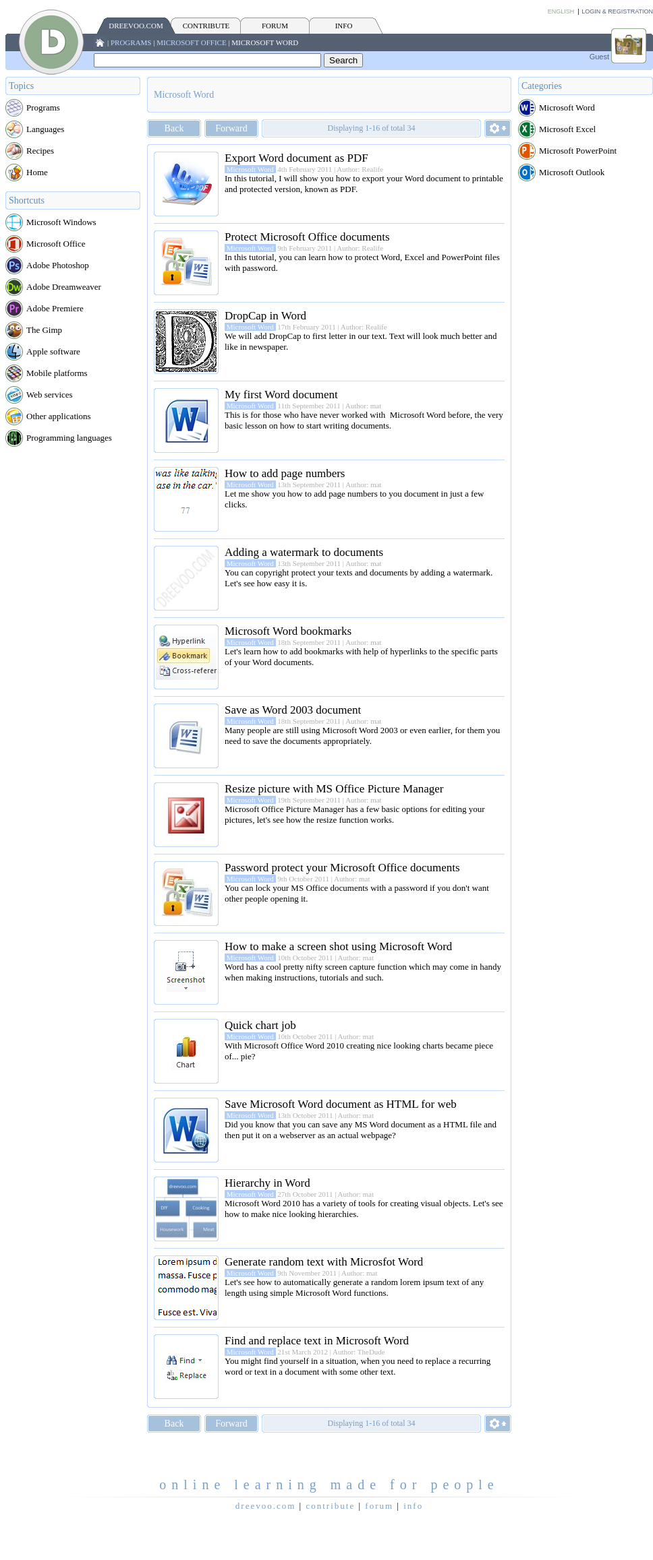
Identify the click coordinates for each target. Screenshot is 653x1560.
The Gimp (44, 330)
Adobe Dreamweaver (63, 287)
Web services (49, 394)
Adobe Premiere (55, 308)
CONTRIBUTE (206, 26)
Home (37, 172)
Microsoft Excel (567, 129)
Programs (131, 42)
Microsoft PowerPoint (578, 151)
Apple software (53, 351)
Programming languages (69, 438)
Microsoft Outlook (571, 172)
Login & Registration (617, 11)
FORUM (275, 26)
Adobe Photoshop (57, 265)
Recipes (40, 151)
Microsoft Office (191, 42)
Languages (45, 129)
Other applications (58, 416)
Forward (231, 128)
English (561, 11)
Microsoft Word (264, 42)
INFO (344, 26)
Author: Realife (360, 169)
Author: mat (363, 406)
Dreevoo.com (136, 26)
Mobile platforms (57, 373)
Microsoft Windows (61, 222)
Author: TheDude (359, 1352)
